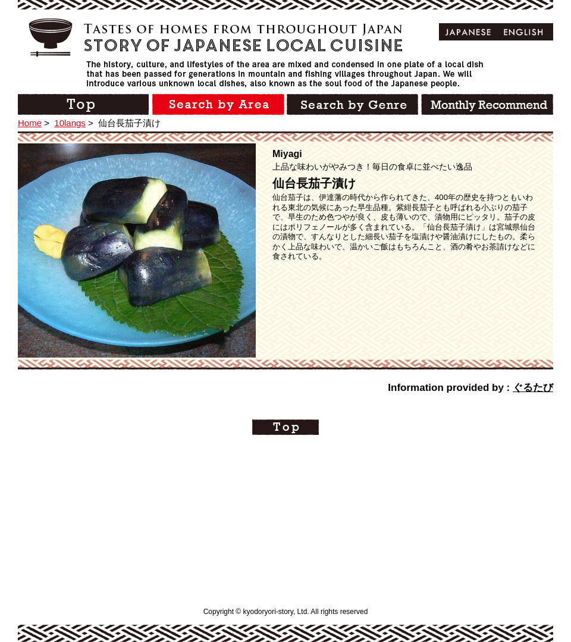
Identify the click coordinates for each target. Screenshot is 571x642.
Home (30, 123)
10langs (70, 123)
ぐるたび (533, 387)
